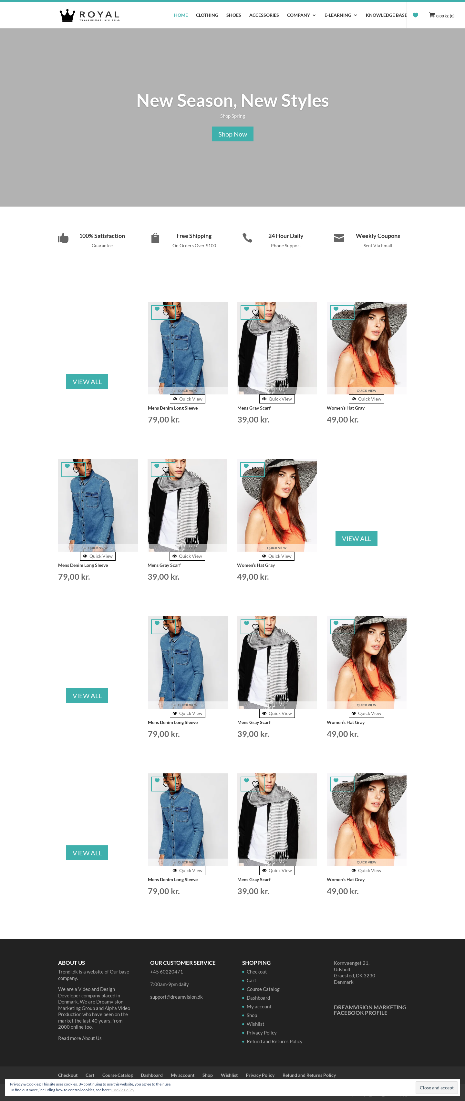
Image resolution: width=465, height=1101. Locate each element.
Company (298, 15)
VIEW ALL (87, 381)
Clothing (207, 15)
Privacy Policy (262, 1032)
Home (181, 15)
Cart (251, 980)
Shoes (233, 15)
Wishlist (255, 1024)
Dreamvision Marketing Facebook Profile (370, 1010)
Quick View (187, 399)
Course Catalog (263, 989)
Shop (252, 1015)
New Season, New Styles (232, 100)
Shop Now (232, 134)
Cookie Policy (122, 1089)
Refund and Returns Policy (275, 1041)
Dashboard (258, 998)
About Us (92, 1038)
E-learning (338, 15)
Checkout (257, 971)
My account (259, 1006)
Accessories (264, 15)
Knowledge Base (386, 15)
